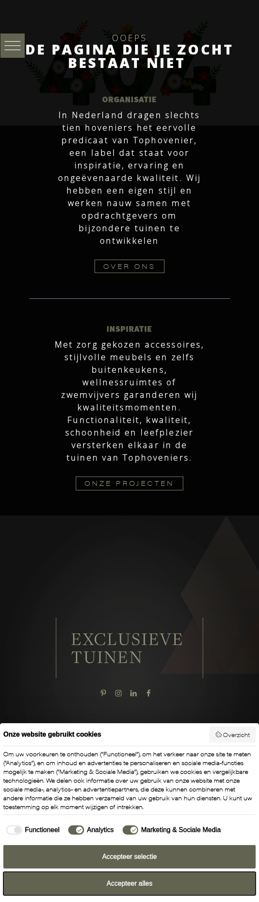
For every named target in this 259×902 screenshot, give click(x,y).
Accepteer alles (129, 883)
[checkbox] (31, 830)
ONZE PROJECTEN (129, 483)
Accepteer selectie (129, 856)
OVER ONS (129, 266)
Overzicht (232, 734)
